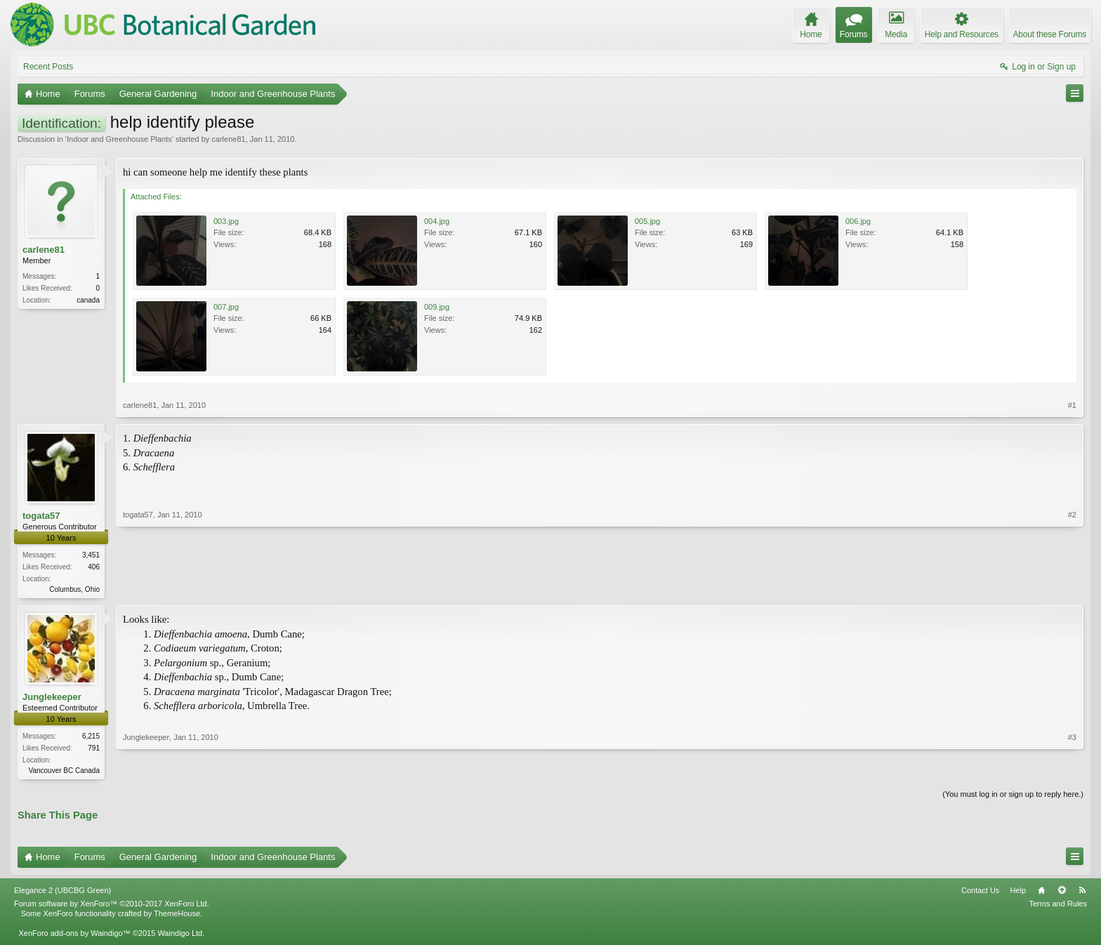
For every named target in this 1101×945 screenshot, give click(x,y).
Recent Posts (48, 67)
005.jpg (647, 221)
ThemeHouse (177, 916)
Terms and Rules (1058, 906)
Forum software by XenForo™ (111, 906)
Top (1062, 893)
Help (1018, 893)
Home (1041, 893)
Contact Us (980, 893)
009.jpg (436, 307)
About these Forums (1049, 34)
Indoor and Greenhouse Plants (119, 139)
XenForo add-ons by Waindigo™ (74, 936)
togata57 (41, 515)
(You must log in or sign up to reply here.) (1012, 797)
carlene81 (228, 139)
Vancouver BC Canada (64, 772)
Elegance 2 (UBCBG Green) (62, 893)
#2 (1072, 587)
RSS (1082, 893)
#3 (1072, 770)
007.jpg (226, 307)
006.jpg (858, 221)
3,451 (91, 555)
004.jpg (436, 221)
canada (88, 300)
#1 (1072, 405)
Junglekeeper (51, 698)
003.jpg (226, 221)
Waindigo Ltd (179, 936)
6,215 (91, 737)
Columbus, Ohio (74, 589)
